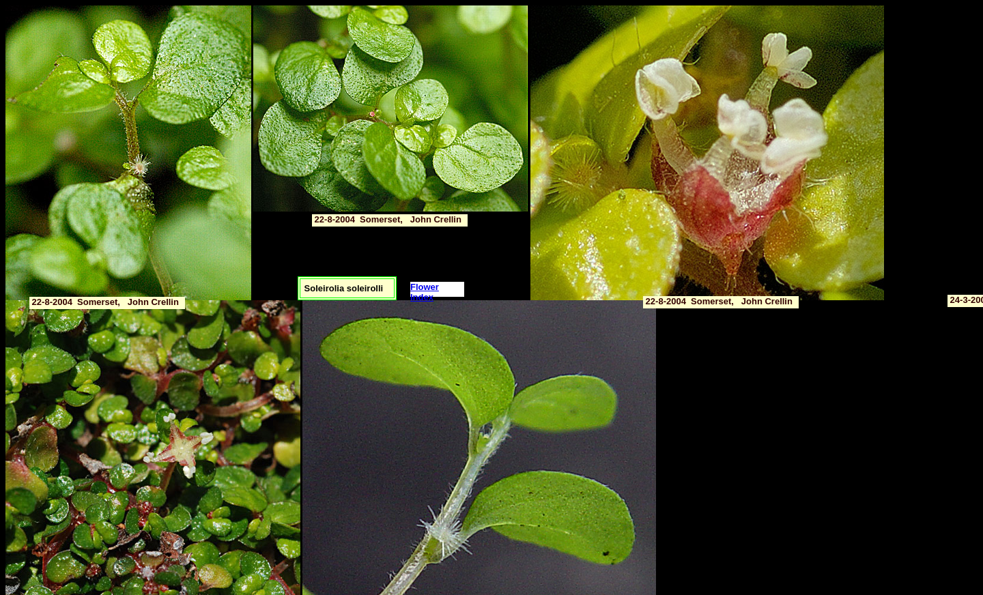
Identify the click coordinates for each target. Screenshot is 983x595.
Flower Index (424, 292)
